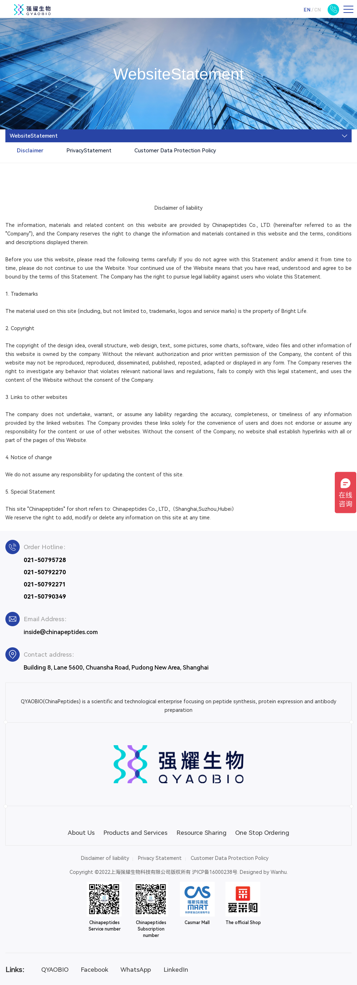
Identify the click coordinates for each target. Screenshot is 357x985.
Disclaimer (30, 150)
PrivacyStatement (88, 150)
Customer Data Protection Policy (175, 150)
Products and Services (135, 832)
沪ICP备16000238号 (214, 872)
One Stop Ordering (262, 832)
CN (317, 9)
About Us (81, 832)
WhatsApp (135, 969)
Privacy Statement (160, 858)
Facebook (94, 969)
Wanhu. (279, 872)
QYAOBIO (54, 969)
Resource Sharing (201, 832)
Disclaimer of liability (105, 858)
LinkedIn (175, 969)
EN (307, 9)
